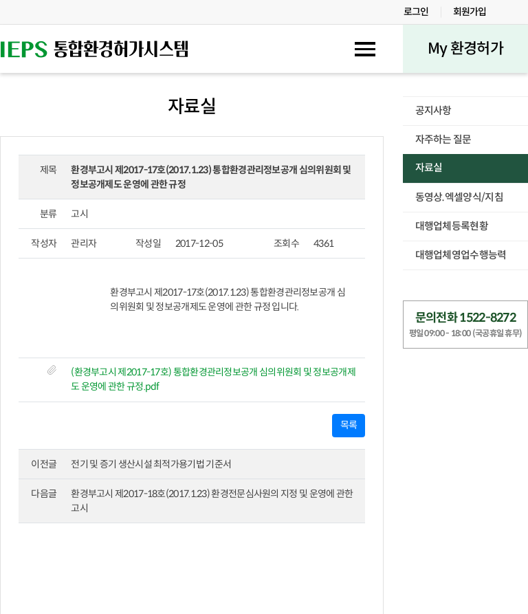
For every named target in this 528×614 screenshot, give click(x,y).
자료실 (429, 168)
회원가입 (470, 12)
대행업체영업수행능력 (461, 255)
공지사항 (433, 111)
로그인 (416, 12)
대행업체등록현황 (451, 226)
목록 (349, 425)
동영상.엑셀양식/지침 (459, 197)
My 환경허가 (465, 48)
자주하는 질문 (443, 139)
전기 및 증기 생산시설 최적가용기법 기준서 (151, 464)
